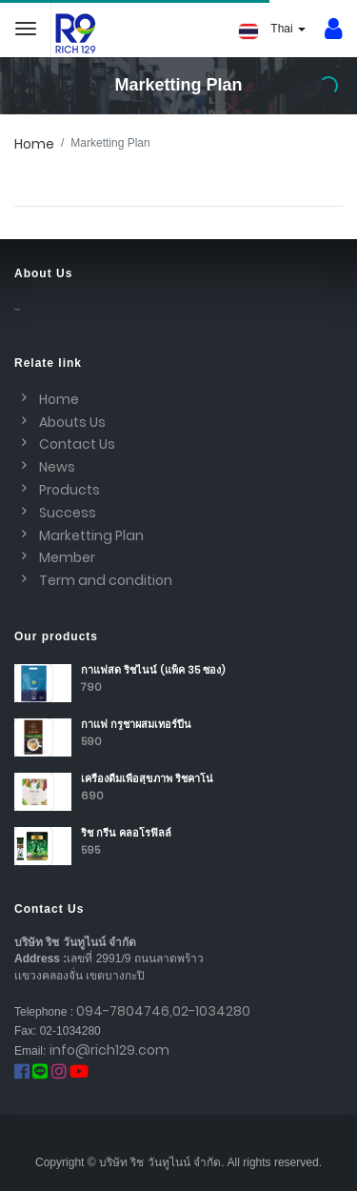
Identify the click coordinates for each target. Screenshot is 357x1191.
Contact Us (77, 444)
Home (34, 143)
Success (67, 512)
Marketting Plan (91, 535)
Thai (272, 30)
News (57, 466)
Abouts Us (72, 422)
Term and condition (105, 580)
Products (69, 489)
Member (67, 557)
